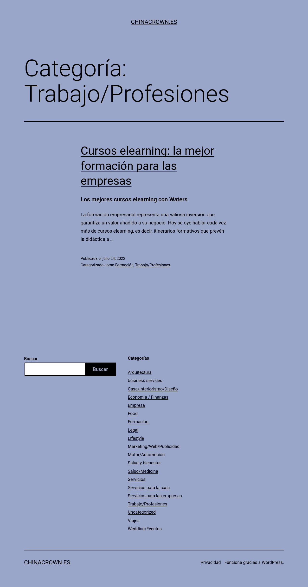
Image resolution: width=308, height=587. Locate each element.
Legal (133, 430)
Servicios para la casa (149, 487)
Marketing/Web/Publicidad (154, 446)
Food (132, 413)
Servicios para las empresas (155, 495)
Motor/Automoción (146, 454)
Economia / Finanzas (148, 397)
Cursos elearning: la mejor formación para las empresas (147, 166)
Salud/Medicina (143, 471)
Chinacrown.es (154, 22)
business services (145, 380)
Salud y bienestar (144, 462)
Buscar (31, 358)
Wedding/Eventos (145, 528)
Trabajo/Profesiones (152, 265)
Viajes (134, 520)
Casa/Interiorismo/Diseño (153, 388)
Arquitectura (139, 372)
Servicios (136, 479)
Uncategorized (142, 512)
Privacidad (211, 562)
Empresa (136, 405)
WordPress (272, 562)
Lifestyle (136, 438)
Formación (124, 265)
